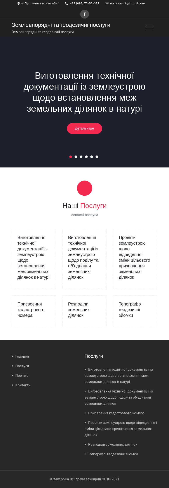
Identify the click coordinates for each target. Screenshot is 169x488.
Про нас (21, 376)
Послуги (22, 366)
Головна (22, 356)
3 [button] (82, 157)
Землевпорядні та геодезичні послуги (61, 25)
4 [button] (87, 157)
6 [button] (98, 157)
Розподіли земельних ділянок (79, 309)
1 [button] (71, 157)
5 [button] (92, 157)
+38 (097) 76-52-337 (82, 3)
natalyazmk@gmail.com (125, 3)
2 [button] (77, 157)
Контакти (22, 385)
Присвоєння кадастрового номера (31, 309)
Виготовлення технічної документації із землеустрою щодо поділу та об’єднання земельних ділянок (83, 257)
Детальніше (84, 128)
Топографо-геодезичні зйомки (131, 309)
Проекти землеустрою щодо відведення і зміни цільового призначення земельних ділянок (134, 257)
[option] (84, 102)
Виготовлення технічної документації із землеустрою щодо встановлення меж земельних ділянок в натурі (85, 92)
